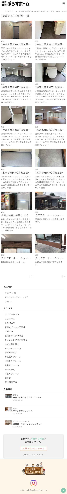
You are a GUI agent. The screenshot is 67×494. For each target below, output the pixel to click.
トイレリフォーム (13, 348)
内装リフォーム (12, 365)
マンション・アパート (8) (16, 297)
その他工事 (10, 322)
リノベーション (12, 314)
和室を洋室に (11, 352)
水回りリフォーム (13, 361)
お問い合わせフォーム (34, 448)
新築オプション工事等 (15, 327)
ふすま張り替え (12, 344)
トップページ (9, 11)
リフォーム (10, 318)
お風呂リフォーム (13, 356)
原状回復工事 (11, 382)
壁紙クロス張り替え (14, 335)
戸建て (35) (10, 293)
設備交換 (9, 331)
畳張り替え (10, 369)
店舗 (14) (9, 301)
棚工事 (8, 378)
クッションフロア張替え (16, 339)
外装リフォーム (12, 373)
